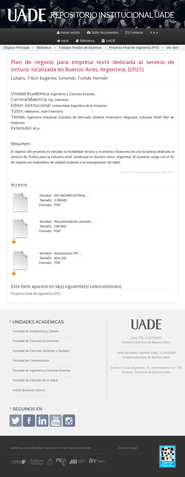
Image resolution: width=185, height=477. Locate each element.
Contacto (134, 32)
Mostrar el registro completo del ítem (147, 172)
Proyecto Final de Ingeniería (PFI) (134, 48)
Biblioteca (85, 41)
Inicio (63, 41)
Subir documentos (102, 32)
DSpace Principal (16, 48)
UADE (108, 41)
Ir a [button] (154, 32)
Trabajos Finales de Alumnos (80, 48)
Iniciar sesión (68, 32)
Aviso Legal (128, 448)
